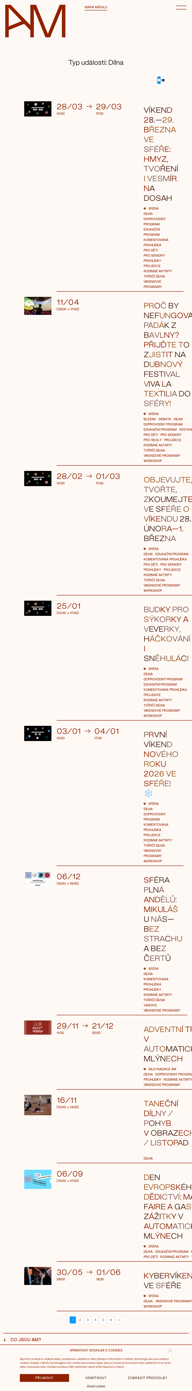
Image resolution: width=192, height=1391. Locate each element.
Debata (165, 419)
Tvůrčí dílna (154, 276)
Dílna (148, 214)
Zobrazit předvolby (147, 1378)
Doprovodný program (163, 424)
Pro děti (151, 250)
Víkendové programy (162, 455)
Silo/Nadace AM (162, 1069)
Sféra (153, 208)
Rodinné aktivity (158, 271)
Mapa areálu (96, 7)
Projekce (152, 266)
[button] (170, 1350)
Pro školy (152, 440)
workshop (153, 461)
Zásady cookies (96, 1385)
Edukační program (160, 429)
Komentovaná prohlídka (165, 559)
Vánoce (150, 1005)
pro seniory (154, 255)
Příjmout (44, 1378)
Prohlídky (152, 261)
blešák (150, 419)
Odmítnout (96, 1378)
